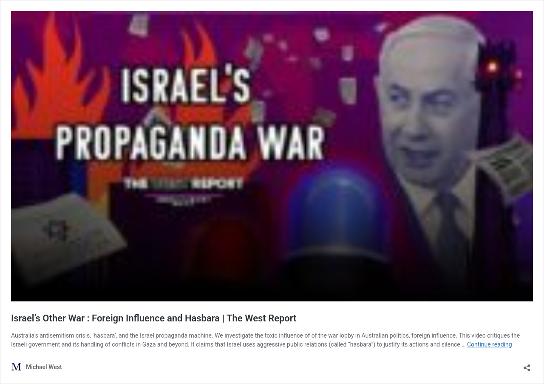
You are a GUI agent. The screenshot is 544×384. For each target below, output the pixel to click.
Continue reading (489, 344)
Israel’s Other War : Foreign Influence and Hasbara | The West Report (154, 318)
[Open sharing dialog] (527, 365)
